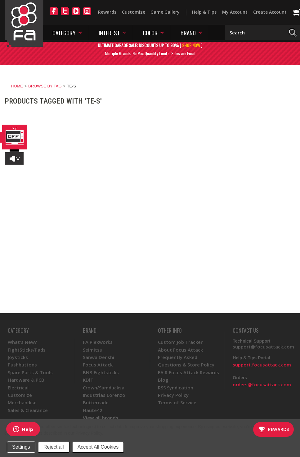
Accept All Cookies (98, 447)
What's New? (22, 342)
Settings (21, 447)
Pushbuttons (22, 365)
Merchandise (22, 402)
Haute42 (92, 410)
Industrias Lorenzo (104, 395)
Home (17, 86)
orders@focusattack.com (262, 384)
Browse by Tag (45, 86)
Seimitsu (92, 350)
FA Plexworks (98, 342)
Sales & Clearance (28, 410)
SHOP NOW (191, 45)
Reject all (53, 447)
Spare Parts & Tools (30, 372)
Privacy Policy (88, 433)
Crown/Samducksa (103, 387)
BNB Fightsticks (101, 372)
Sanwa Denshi (98, 357)
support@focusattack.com (263, 347)
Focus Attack (98, 365)
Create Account (270, 12)
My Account (235, 12)
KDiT (88, 380)
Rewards (107, 12)
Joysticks (18, 357)
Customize (133, 12)
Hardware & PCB (26, 380)
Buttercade (96, 402)
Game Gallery (165, 12)
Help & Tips (204, 12)
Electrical (18, 387)
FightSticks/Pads (27, 350)
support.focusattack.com (262, 365)
